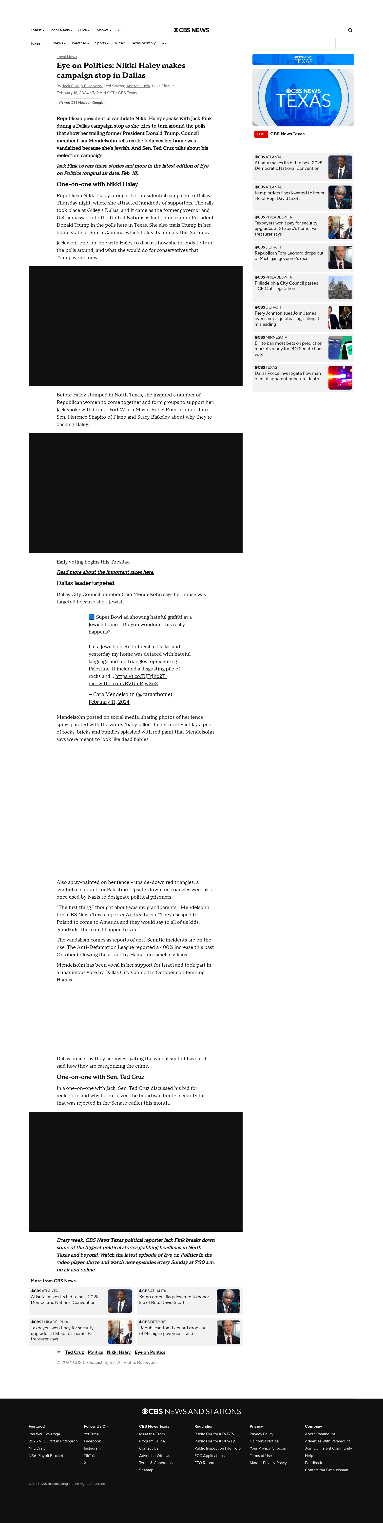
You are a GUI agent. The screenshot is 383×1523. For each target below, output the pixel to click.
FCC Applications (209, 1456)
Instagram (92, 1448)
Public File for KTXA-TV (214, 1441)
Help (309, 1456)
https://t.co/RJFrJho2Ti (141, 676)
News (59, 43)
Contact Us (148, 1448)
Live (85, 30)
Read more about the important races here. (105, 572)
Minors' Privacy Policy (268, 1463)
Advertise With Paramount (327, 1441)
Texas (36, 43)
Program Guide (152, 1441)
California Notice (264, 1441)
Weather (80, 43)
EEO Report (204, 1463)
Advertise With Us (154, 1456)
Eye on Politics (150, 1352)
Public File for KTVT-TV (214, 1434)
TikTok (89, 1456)
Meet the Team (152, 1434)
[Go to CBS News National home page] (191, 30)
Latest (37, 30)
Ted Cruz (74, 1352)
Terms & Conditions (155, 1463)
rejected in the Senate (102, 1103)
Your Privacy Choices (268, 1448)
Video (120, 43)
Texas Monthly (143, 43)
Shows (104, 30)
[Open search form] (350, 30)
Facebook (92, 1441)
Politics (95, 1352)
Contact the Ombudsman (326, 1470)
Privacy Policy (261, 1434)
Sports (102, 43)
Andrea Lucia (141, 915)
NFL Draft (37, 1448)
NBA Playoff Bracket (46, 1456)
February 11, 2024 (109, 702)
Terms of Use (261, 1456)
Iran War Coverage (44, 1434)
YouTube (91, 1434)
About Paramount (320, 1434)
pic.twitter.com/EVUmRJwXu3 (123, 684)
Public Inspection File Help (217, 1448)
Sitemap (146, 1470)
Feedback (313, 1463)
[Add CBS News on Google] (81, 102)
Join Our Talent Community (328, 1448)
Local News (61, 30)
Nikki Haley (119, 1352)
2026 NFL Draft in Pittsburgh (53, 1441)
